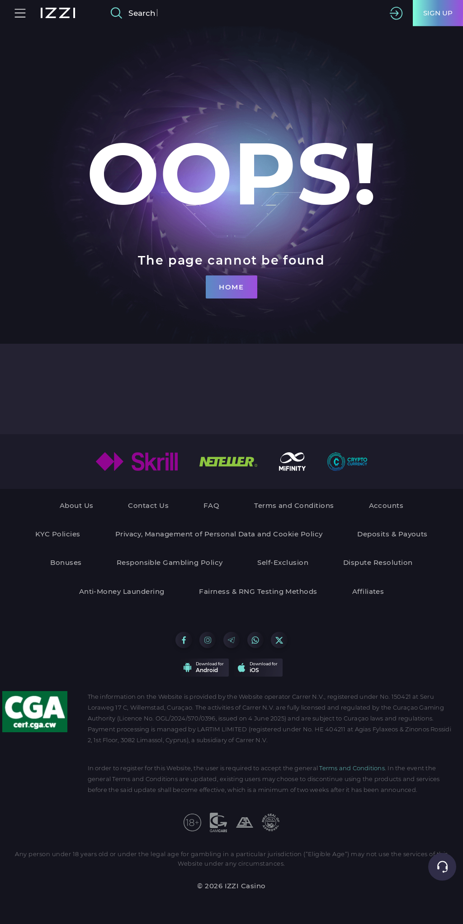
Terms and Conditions (294, 505)
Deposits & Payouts (392, 534)
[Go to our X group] (279, 640)
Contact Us (148, 505)
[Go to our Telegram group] (231, 640)
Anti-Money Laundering (122, 591)
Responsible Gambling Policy (170, 562)
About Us (77, 505)
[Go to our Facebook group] (183, 640)
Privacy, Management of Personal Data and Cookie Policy (219, 534)
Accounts (386, 505)
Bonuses (65, 562)
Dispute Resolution (378, 562)
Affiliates (368, 591)
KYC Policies (57, 534)
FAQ (211, 505)
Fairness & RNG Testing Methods (258, 591)
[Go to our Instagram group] (207, 640)
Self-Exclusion (282, 562)
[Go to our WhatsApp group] (255, 640)
